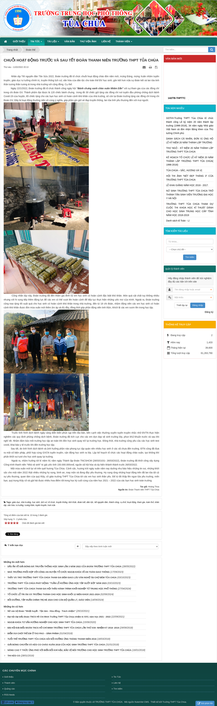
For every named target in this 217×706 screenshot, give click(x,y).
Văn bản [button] (69, 41)
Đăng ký (209, 312)
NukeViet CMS (142, 702)
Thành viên (9, 683)
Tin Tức (117, 677)
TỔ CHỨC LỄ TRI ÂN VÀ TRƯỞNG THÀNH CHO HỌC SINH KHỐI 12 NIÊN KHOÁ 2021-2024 (54, 594)
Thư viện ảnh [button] (88, 41)
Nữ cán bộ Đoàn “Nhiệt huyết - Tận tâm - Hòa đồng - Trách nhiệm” (42, 611)
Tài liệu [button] (53, 42)
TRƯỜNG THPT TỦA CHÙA (109, 702)
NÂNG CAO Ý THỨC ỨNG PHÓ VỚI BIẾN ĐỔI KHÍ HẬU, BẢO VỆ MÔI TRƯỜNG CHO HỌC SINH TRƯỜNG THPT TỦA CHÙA (69, 650)
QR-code (7, 702)
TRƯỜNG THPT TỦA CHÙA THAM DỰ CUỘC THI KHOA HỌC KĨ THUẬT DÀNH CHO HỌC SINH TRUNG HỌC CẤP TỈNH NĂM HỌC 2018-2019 (189, 209)
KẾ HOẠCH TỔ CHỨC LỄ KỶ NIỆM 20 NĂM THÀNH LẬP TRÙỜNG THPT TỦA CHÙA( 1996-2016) (189, 161)
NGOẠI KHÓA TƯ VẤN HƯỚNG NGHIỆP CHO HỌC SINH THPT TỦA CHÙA (45, 622)
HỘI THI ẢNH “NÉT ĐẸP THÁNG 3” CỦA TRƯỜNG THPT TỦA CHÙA (189, 178)
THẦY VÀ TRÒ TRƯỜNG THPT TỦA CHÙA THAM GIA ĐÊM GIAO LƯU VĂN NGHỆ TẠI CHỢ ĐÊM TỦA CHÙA (62, 577)
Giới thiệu (8, 677)
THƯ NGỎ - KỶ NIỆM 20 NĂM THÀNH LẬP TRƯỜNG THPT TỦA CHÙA (189, 150)
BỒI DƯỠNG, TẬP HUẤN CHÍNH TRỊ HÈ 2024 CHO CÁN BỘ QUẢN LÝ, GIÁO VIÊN (49, 600)
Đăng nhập (197, 305)
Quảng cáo (9, 688)
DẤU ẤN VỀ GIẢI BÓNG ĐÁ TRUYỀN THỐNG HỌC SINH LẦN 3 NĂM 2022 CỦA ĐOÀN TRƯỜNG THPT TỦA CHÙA (65, 566)
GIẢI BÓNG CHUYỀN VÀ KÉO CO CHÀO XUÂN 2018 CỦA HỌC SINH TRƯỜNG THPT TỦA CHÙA (56, 644)
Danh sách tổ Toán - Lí (178, 220)
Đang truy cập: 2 (24, 702)
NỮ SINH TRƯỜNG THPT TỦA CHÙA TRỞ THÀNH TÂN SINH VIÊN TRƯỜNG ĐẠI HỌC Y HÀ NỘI (189, 194)
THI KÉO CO (14, 655)
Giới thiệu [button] (19, 41)
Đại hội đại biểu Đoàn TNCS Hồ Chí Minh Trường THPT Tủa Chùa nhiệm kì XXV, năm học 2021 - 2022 (59, 616)
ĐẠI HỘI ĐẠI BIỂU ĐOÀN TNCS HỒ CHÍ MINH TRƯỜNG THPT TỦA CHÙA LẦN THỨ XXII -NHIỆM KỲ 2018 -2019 (63, 627)
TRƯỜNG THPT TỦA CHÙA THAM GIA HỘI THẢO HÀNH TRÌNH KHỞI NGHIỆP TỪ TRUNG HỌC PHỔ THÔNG (62, 588)
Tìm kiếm (118, 688)
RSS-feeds (9, 694)
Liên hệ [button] (106, 41)
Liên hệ (117, 683)
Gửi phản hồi (205, 703)
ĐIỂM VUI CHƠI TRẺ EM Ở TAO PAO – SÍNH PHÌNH (33, 633)
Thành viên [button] (124, 42)
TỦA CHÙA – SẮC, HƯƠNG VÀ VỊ (184, 170)
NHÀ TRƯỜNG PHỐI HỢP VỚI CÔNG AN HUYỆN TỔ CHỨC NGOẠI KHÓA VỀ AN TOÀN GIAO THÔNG (59, 572)
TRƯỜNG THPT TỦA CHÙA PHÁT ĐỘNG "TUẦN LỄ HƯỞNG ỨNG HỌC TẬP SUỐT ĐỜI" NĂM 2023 (57, 583)
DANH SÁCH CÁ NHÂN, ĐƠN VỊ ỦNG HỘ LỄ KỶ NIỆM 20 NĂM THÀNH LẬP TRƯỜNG (189, 140)
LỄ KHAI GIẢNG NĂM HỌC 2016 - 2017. (187, 185)
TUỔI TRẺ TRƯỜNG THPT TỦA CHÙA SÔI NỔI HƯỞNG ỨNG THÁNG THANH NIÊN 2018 (52, 639)
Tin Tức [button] (36, 42)
